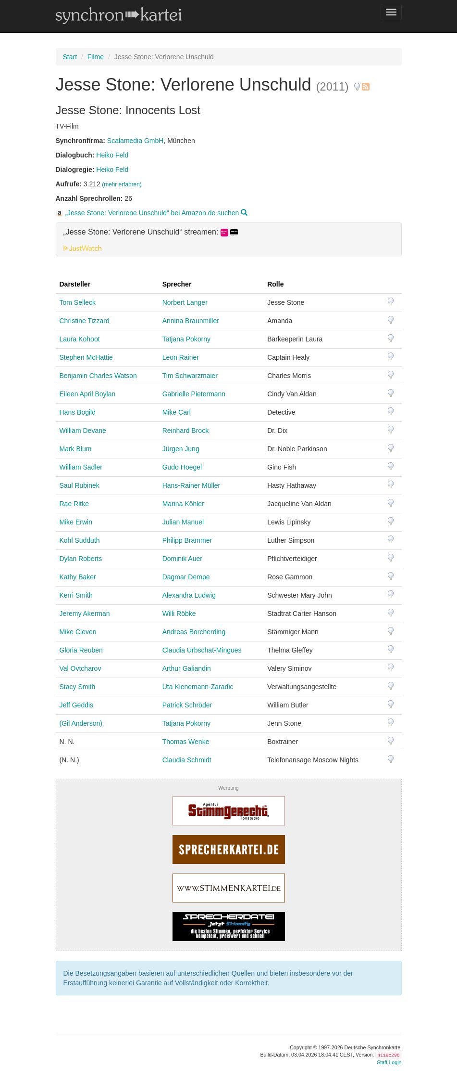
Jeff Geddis (77, 705)
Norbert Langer (185, 302)
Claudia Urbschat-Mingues (202, 650)
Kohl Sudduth (80, 540)
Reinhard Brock (185, 430)
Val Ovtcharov (80, 668)
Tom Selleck (78, 302)
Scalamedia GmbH (135, 140)
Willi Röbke (179, 613)
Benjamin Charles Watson (98, 375)
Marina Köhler (183, 504)
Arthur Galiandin (186, 668)
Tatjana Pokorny (186, 339)
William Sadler (81, 467)
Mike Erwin (76, 522)
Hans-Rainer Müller (191, 485)
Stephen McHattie (86, 357)
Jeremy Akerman (85, 613)
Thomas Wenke (186, 741)
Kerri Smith (76, 595)
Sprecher (177, 284)
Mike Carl (176, 412)
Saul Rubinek (79, 485)
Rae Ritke (74, 504)
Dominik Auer (182, 558)
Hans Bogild (78, 412)
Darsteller (75, 284)
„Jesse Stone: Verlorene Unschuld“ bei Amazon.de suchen (152, 213)
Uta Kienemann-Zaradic (198, 687)
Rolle (275, 284)
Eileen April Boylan (88, 394)
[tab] (228, 239)
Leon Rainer (180, 357)
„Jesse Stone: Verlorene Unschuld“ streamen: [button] (150, 232)
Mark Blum (76, 449)
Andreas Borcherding (194, 632)
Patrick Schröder (187, 705)
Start (70, 57)
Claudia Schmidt (186, 760)
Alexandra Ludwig (189, 595)
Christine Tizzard (85, 321)
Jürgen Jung (180, 449)
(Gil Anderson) (81, 723)
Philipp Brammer (187, 540)
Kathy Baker (78, 577)
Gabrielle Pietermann (194, 394)
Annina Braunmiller (190, 321)
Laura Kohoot (80, 339)
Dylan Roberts (81, 558)
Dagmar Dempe (186, 577)
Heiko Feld (112, 155)
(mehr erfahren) (122, 184)
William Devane (83, 430)
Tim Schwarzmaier (190, 375)
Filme (95, 57)
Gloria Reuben (81, 650)
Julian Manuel (183, 522)
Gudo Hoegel (182, 467)
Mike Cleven (78, 632)
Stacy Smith (78, 687)
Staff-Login (389, 1062)
